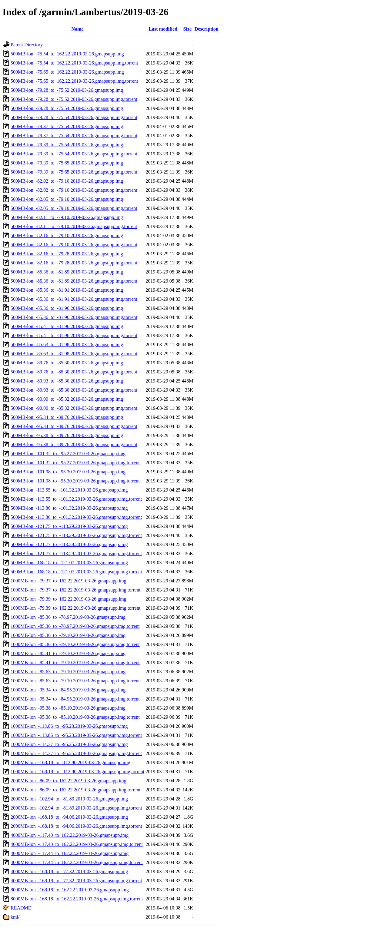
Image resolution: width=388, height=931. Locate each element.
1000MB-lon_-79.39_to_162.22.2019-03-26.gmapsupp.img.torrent (75, 608)
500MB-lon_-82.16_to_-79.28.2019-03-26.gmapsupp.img (67, 253)
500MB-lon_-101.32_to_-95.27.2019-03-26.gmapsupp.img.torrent (75, 462)
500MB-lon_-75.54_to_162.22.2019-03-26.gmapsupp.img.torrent (74, 62)
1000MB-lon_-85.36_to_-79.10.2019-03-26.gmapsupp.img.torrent (75, 644)
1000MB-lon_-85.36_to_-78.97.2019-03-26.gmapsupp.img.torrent (75, 626)
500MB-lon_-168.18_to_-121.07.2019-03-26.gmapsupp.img (69, 562)
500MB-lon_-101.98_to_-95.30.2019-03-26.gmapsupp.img (68, 471)
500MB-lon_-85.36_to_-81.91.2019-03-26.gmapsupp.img (67, 290)
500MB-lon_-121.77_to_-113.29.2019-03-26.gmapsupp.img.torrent (76, 553)
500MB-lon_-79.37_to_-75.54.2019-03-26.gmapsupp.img (67, 126)
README (21, 907)
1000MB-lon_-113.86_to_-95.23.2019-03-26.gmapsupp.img (69, 726)
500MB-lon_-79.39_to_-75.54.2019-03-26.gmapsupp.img (67, 144)
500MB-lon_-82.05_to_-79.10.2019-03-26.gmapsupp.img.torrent (74, 208)
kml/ (15, 916)
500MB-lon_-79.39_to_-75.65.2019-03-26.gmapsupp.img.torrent (74, 171)
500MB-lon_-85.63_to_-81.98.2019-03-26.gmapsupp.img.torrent (74, 353)
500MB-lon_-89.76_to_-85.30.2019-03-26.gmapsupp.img (67, 362)
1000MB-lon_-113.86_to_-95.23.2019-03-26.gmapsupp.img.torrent (76, 735)
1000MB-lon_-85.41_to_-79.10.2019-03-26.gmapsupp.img (68, 653)
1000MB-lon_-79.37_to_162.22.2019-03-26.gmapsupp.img (68, 580)
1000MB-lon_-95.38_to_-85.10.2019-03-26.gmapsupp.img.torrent (75, 717)
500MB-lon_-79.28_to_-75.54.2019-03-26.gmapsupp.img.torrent (74, 117)
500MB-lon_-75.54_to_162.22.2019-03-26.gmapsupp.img (67, 53)
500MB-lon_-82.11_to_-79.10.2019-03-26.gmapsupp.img (67, 217)
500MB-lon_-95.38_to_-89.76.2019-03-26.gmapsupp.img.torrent (74, 444)
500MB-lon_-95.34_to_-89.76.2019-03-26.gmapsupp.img (67, 417)
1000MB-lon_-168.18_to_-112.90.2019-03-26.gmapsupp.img (70, 762)
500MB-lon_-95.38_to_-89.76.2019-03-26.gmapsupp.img (67, 435)
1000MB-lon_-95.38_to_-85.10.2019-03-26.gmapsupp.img (68, 708)
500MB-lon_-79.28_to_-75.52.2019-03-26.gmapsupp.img (67, 90)
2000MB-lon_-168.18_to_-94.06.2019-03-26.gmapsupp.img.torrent (76, 826)
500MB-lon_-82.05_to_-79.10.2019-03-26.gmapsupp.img (67, 199)
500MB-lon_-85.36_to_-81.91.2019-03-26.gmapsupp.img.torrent (74, 299)
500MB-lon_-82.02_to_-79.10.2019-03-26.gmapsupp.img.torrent (74, 190)
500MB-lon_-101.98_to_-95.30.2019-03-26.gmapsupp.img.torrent (75, 480)
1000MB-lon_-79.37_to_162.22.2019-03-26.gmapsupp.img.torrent (75, 589)
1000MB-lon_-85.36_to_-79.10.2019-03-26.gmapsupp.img (68, 635)
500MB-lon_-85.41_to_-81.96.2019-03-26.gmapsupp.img (67, 326)
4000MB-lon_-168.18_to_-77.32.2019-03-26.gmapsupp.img (69, 871)
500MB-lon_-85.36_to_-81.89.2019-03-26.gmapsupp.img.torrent (74, 280)
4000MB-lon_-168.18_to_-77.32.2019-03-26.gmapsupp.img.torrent (76, 880)
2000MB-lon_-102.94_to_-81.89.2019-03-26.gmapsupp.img (69, 798)
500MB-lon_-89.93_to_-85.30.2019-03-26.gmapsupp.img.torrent (74, 390)
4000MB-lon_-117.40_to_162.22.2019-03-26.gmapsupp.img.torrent (77, 844)
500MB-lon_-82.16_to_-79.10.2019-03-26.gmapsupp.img (67, 235)
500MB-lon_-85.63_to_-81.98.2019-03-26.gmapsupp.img (67, 344)
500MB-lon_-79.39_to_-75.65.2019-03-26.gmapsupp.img (67, 162)
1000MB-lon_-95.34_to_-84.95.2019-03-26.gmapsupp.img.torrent (75, 698)
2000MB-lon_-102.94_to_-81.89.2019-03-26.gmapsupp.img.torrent (76, 807)
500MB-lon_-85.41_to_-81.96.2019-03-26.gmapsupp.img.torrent (74, 335)
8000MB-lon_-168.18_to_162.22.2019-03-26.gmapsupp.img (70, 889)
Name (78, 28)
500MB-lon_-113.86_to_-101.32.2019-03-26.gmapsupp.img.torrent (76, 517)
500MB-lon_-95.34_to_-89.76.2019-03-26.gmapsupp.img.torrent (74, 426)
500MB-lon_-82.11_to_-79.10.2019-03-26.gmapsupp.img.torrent (74, 226)
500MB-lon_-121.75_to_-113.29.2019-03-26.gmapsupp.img (69, 526)
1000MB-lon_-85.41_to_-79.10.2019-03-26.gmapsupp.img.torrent (75, 662)
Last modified (163, 28)
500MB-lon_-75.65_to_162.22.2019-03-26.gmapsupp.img (67, 72)
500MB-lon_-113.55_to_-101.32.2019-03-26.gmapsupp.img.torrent (76, 499)
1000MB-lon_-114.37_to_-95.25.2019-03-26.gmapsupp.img (69, 744)
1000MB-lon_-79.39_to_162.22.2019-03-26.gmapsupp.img (68, 598)
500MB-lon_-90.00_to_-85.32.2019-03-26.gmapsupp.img (67, 399)
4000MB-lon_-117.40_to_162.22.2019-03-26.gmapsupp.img (70, 835)
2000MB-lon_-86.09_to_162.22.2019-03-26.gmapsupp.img (68, 780)
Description (207, 28)
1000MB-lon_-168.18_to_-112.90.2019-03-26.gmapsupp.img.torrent (77, 771)
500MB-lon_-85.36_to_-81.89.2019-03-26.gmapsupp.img (67, 271)
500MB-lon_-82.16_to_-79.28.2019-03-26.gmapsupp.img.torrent (74, 262)
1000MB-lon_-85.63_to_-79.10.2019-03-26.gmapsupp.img (68, 671)
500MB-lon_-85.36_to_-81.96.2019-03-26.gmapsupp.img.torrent (74, 317)
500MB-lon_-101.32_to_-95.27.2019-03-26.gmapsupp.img (68, 453)
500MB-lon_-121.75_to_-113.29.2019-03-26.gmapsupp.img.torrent (76, 535)
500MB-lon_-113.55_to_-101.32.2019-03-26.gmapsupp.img (69, 489)
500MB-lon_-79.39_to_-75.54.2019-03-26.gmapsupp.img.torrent (74, 153)
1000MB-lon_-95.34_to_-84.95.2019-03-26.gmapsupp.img (68, 689)
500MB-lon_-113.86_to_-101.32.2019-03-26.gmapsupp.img (69, 508)
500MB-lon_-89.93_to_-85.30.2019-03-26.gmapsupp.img (67, 380)
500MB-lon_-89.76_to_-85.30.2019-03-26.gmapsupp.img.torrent (74, 371)
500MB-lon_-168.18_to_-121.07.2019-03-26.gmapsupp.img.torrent (76, 571)
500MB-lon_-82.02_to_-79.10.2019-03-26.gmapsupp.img (67, 181)
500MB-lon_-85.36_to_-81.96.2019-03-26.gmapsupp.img (67, 308)
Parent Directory (27, 44)
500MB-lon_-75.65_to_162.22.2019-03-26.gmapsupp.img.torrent (74, 81)
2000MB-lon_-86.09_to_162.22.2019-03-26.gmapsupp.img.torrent (75, 789)
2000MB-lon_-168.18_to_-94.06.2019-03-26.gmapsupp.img (69, 817)
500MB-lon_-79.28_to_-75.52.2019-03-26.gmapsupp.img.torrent (74, 99)
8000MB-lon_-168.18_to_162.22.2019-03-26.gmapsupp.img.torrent (77, 898)
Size (187, 28)
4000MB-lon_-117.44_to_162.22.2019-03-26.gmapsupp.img (70, 853)
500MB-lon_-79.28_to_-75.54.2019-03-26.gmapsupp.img (67, 108)
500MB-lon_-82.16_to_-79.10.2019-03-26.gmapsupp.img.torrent (74, 244)
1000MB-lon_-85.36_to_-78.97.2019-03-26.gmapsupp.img (68, 617)
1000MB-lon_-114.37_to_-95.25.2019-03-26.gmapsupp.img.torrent (76, 753)
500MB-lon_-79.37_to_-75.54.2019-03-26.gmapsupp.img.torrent (74, 135)
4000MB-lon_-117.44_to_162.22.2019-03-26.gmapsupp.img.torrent (77, 862)
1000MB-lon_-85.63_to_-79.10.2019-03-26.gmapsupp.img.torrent (75, 680)
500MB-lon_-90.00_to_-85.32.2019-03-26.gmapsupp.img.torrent (74, 408)
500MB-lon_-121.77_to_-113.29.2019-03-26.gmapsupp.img (69, 544)
